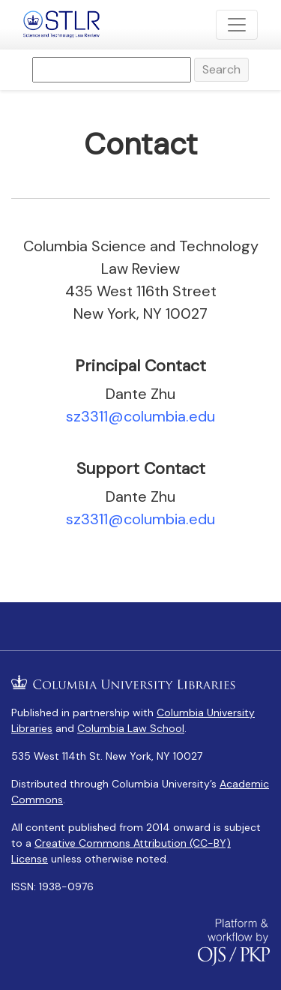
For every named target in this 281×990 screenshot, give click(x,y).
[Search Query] (111, 69)
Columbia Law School (130, 728)
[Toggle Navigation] (237, 25)
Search (221, 69)
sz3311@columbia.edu (140, 416)
